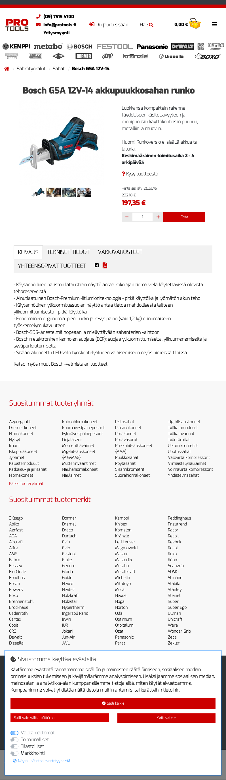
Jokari (67, 631)
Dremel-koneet (23, 428)
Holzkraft (70, 595)
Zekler (173, 643)
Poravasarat (126, 439)
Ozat (119, 631)
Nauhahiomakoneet (80, 469)
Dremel (69, 524)
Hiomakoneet (21, 433)
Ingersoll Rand (75, 613)
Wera (173, 625)
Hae (146, 25)
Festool (69, 554)
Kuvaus (28, 252)
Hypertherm (73, 607)
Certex (15, 619)
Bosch (14, 583)
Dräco (67, 530)
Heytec (68, 589)
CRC (12, 631)
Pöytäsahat (125, 463)
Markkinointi (33, 753)
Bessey (15, 566)
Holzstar (69, 601)
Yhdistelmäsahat (183, 475)
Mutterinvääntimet (79, 463)
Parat (120, 643)
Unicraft (175, 619)
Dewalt (15, 637)
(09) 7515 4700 (53, 17)
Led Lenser (125, 542)
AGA (13, 536)
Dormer (69, 518)
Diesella (16, 643)
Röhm (173, 560)
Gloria (67, 572)
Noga (119, 601)
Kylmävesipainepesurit (82, 433)
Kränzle (122, 536)
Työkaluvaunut (181, 433)
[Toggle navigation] (214, 24)
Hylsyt (14, 439)
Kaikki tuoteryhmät (26, 483)
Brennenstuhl (21, 601)
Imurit (14, 445)
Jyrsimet (16, 457)
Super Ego (177, 607)
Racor (173, 530)
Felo (66, 548)
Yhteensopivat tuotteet (52, 266)
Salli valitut (166, 718)
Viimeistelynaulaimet (187, 463)
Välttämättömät (38, 733)
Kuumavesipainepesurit (83, 428)
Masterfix (123, 560)
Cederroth (18, 613)
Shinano (175, 577)
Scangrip (176, 566)
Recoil (173, 536)
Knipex (121, 524)
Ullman (174, 613)
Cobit (13, 625)
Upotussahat (179, 451)
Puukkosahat (126, 457)
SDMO (173, 572)
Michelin (122, 577)
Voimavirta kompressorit (190, 469)
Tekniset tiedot (68, 252)
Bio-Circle (17, 572)
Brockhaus (18, 607)
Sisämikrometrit (129, 469)
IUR (65, 625)
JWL (65, 643)
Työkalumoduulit (183, 428)
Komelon (123, 530)
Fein (66, 542)
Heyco (67, 583)
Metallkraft (125, 572)
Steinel (174, 595)
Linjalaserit (72, 439)
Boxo (13, 595)
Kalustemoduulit (24, 463)
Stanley (174, 589)
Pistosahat (124, 422)
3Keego (16, 518)
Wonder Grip (179, 631)
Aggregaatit (20, 422)
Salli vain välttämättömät (35, 717)
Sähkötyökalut (32, 69)
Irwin (66, 619)
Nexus (120, 595)
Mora (119, 589)
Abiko (14, 524)
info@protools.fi (54, 25)
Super (173, 601)
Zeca (172, 637)
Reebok (174, 542)
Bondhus (17, 577)
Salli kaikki (113, 703)
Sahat (59, 69)
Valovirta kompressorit (189, 457)
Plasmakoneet (128, 428)
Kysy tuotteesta (140, 174)
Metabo (122, 566)
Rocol (173, 548)
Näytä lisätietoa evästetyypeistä (41, 760)
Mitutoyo (123, 583)
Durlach (69, 536)
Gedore (68, 566)
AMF (13, 554)
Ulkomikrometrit (183, 445)
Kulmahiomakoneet (80, 422)
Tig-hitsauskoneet (184, 422)
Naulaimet (71, 475)
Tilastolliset (32, 746)
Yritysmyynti (56, 33)
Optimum (123, 619)
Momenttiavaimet (78, 445)
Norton (121, 607)
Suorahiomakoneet (132, 475)
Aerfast (16, 530)
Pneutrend (177, 524)
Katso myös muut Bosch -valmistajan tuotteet (60, 364)
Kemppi (122, 518)
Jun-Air (68, 637)
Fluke (67, 560)
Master (121, 554)
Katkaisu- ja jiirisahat (28, 469)
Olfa (118, 613)
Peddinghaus (179, 518)
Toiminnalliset (35, 740)
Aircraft (16, 542)
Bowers (16, 589)
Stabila (174, 583)
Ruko (172, 554)
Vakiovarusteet (120, 252)
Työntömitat (179, 439)
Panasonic (124, 637)
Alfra (13, 548)
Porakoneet (125, 433)
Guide (67, 577)
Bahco (14, 560)
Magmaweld (126, 548)
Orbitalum (124, 625)
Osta (184, 217)
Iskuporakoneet (23, 451)
